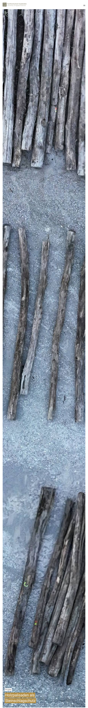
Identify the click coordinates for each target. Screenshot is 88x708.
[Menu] (84, 5)
